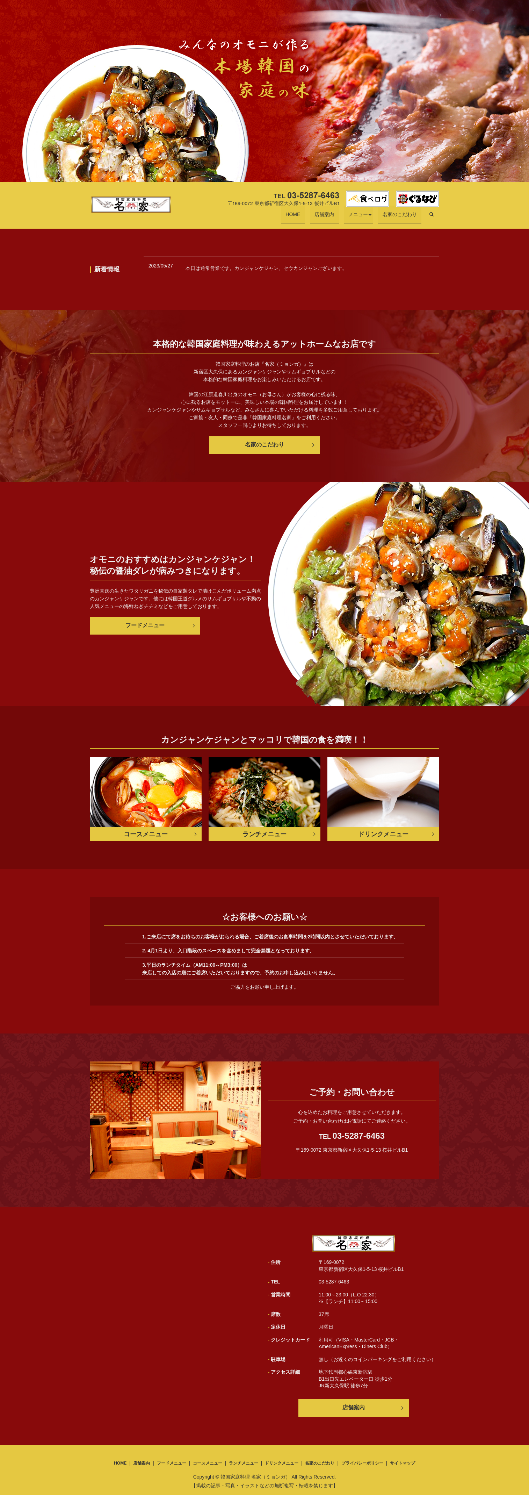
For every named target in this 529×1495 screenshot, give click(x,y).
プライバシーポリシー (362, 1463)
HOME (321, 217)
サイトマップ (402, 1463)
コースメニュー (207, 1463)
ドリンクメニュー (281, 1463)
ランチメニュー (243, 1463)
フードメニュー (145, 625)
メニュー (367, 217)
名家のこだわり (404, 217)
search (431, 218)
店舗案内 (343, 217)
